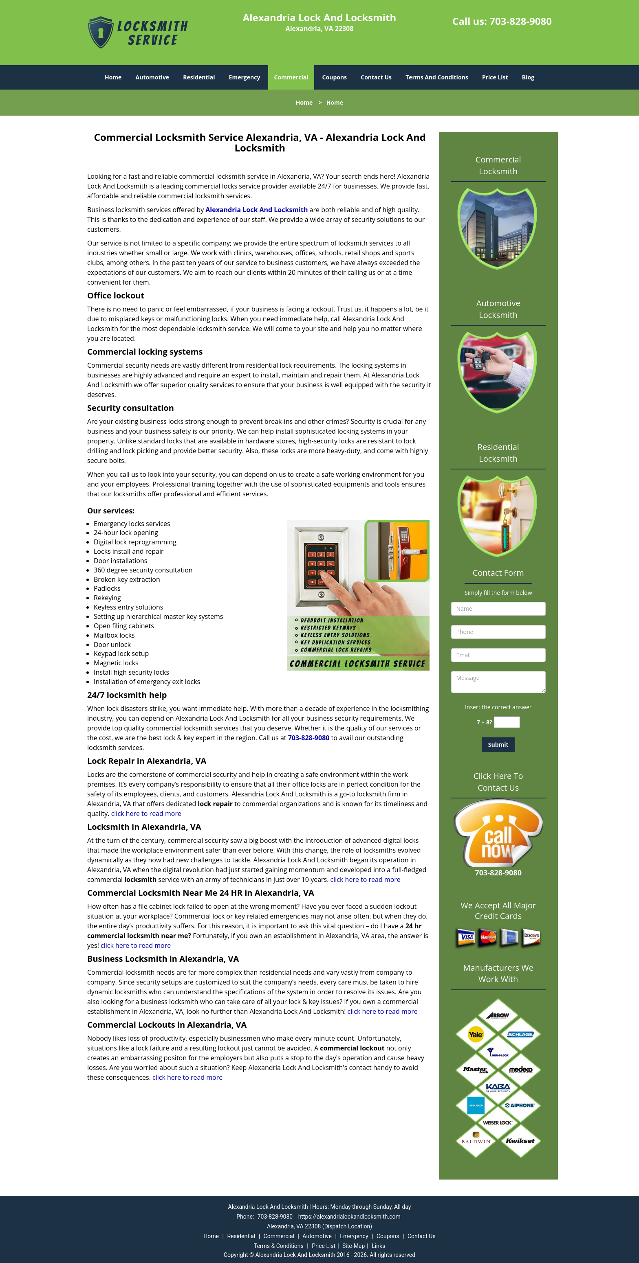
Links (378, 1246)
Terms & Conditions (279, 1246)
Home (113, 77)
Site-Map (353, 1246)
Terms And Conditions (436, 77)
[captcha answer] (507, 722)
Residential (199, 77)
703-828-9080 (520, 21)
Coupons (334, 77)
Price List (495, 77)
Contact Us (376, 77)
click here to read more (146, 813)
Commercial (291, 77)
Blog (528, 77)
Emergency (244, 77)
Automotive (153, 77)
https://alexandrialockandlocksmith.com (349, 1216)
